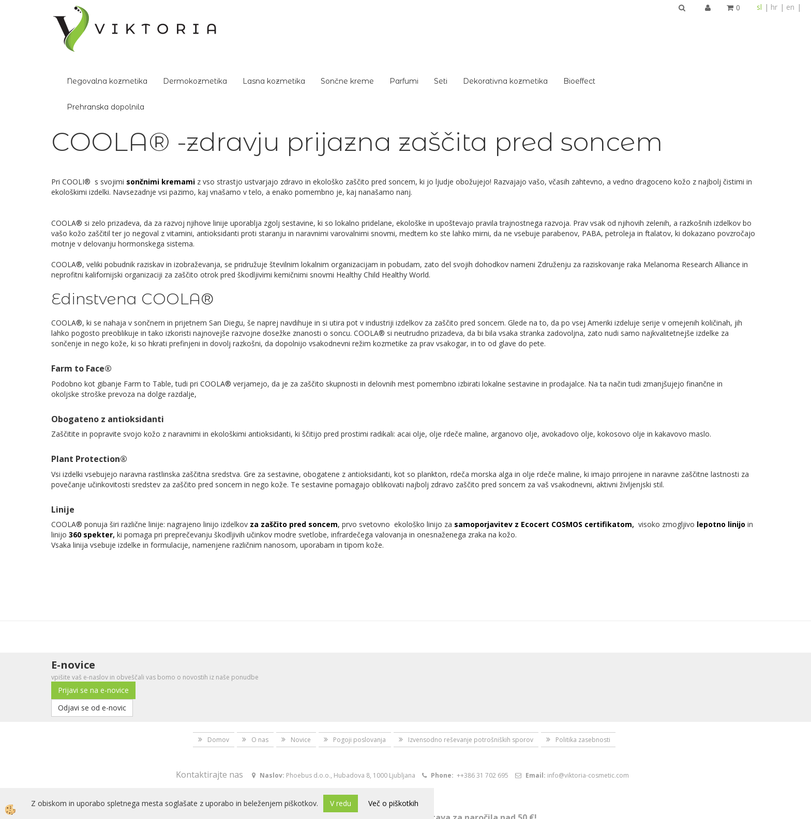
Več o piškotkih (393, 803)
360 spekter (91, 477)
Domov (218, 682)
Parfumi (548, 23)
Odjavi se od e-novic (92, 650)
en (790, 7)
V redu (340, 803)
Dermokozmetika (340, 23)
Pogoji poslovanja (359, 682)
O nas (259, 682)
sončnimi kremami (160, 124)
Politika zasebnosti (582, 682)
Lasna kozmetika (418, 23)
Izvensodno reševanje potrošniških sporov (470, 682)
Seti (585, 23)
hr (774, 7)
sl (759, 7)
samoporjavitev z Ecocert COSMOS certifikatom (543, 467)
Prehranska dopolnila (250, 49)
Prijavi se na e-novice (93, 633)
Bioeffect (724, 23)
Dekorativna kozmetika (650, 23)
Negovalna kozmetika (252, 23)
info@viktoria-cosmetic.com (588, 718)
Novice (301, 682)
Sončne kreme (492, 23)
